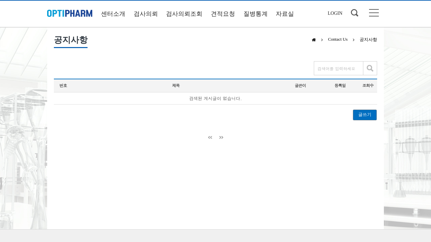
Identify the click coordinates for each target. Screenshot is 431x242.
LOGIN (335, 13)
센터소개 (113, 13)
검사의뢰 (146, 13)
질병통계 (255, 13)
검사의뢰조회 (184, 13)
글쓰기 (364, 114)
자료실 (285, 13)
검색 (354, 12)
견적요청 (223, 13)
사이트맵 (374, 12)
